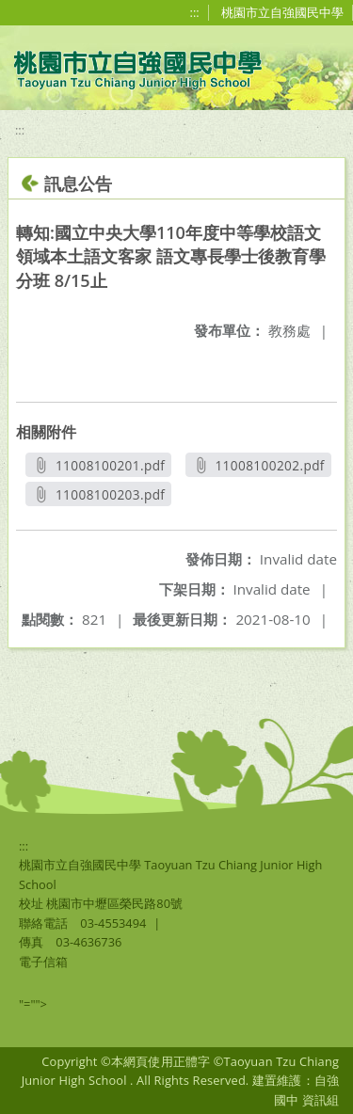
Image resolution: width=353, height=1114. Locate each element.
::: (195, 12)
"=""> (33, 1003)
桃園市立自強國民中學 (282, 12)
